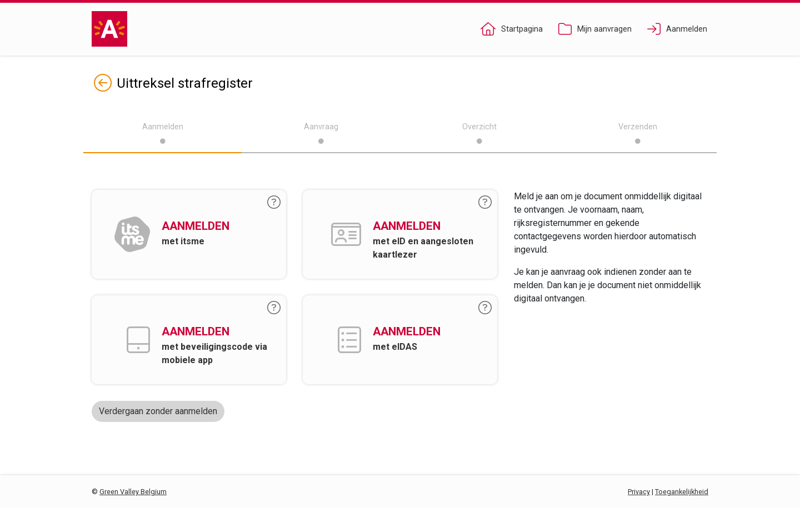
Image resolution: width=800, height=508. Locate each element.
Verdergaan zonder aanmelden (158, 411)
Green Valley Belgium (133, 491)
